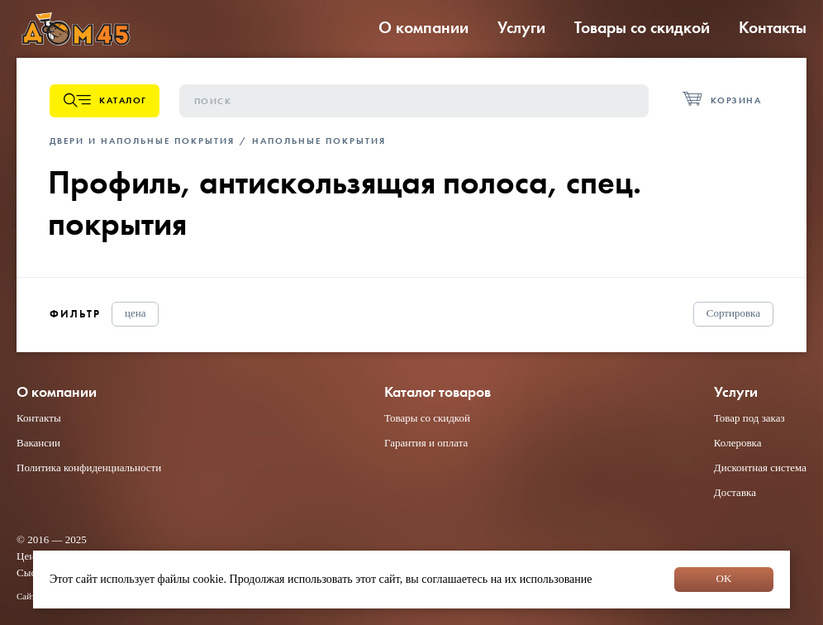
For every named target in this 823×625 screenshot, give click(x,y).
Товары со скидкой (642, 27)
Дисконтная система (760, 467)
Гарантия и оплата (426, 443)
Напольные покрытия (319, 140)
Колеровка (738, 443)
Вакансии (38, 443)
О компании (423, 27)
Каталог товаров (437, 392)
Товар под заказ (749, 418)
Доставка (735, 492)
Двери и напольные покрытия (142, 140)
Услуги (521, 27)
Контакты (772, 27)
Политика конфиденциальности (89, 467)
